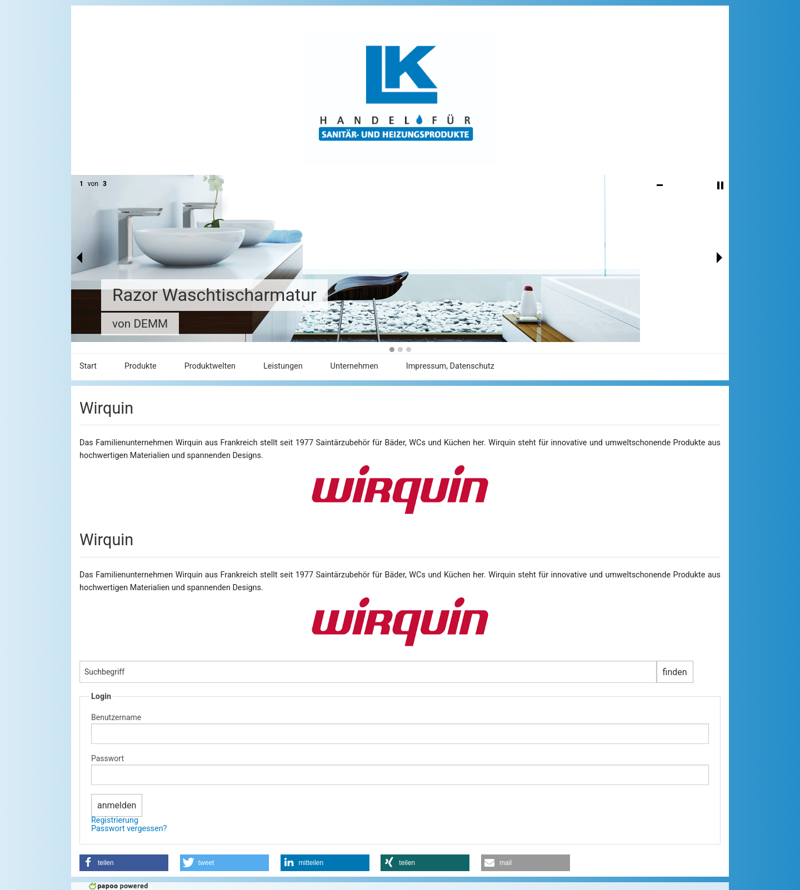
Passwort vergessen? (129, 828)
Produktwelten (210, 366)
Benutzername (116, 717)
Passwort (107, 758)
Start (88, 366)
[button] (123, 862)
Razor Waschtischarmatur (214, 294)
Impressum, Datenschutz (450, 366)
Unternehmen (354, 366)
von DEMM (140, 323)
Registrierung (114, 820)
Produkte (140, 366)
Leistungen (283, 366)
